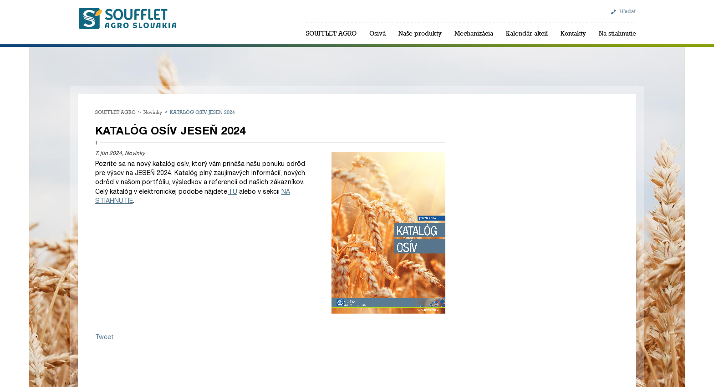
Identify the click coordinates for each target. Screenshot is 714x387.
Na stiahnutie (617, 33)
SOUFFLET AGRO (331, 33)
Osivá (377, 33)
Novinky (152, 112)
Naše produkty (420, 33)
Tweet (104, 337)
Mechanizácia (473, 33)
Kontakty (573, 33)
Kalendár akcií (527, 33)
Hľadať (627, 11)
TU (232, 192)
